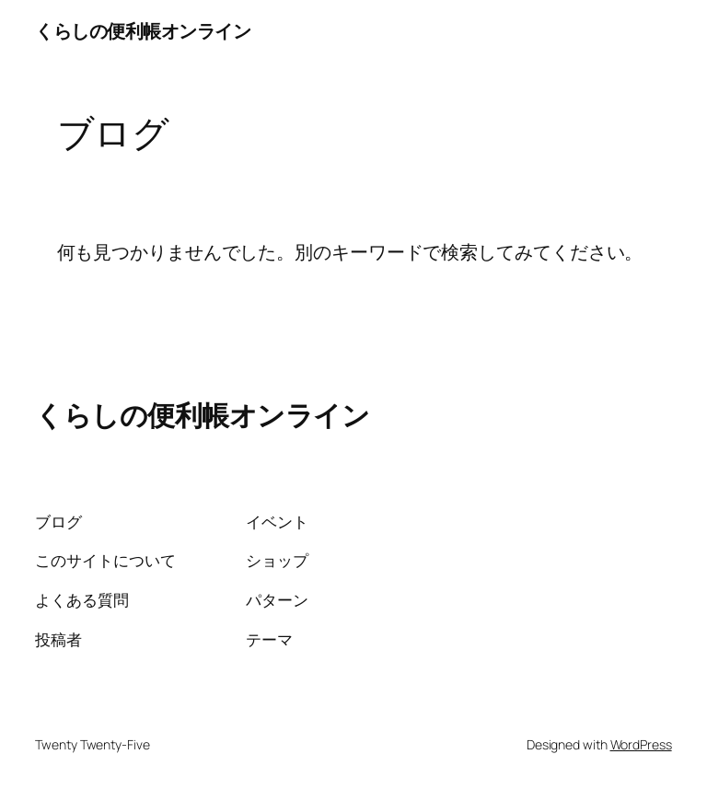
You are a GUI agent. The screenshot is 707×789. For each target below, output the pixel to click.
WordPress (641, 744)
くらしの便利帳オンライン (142, 30)
